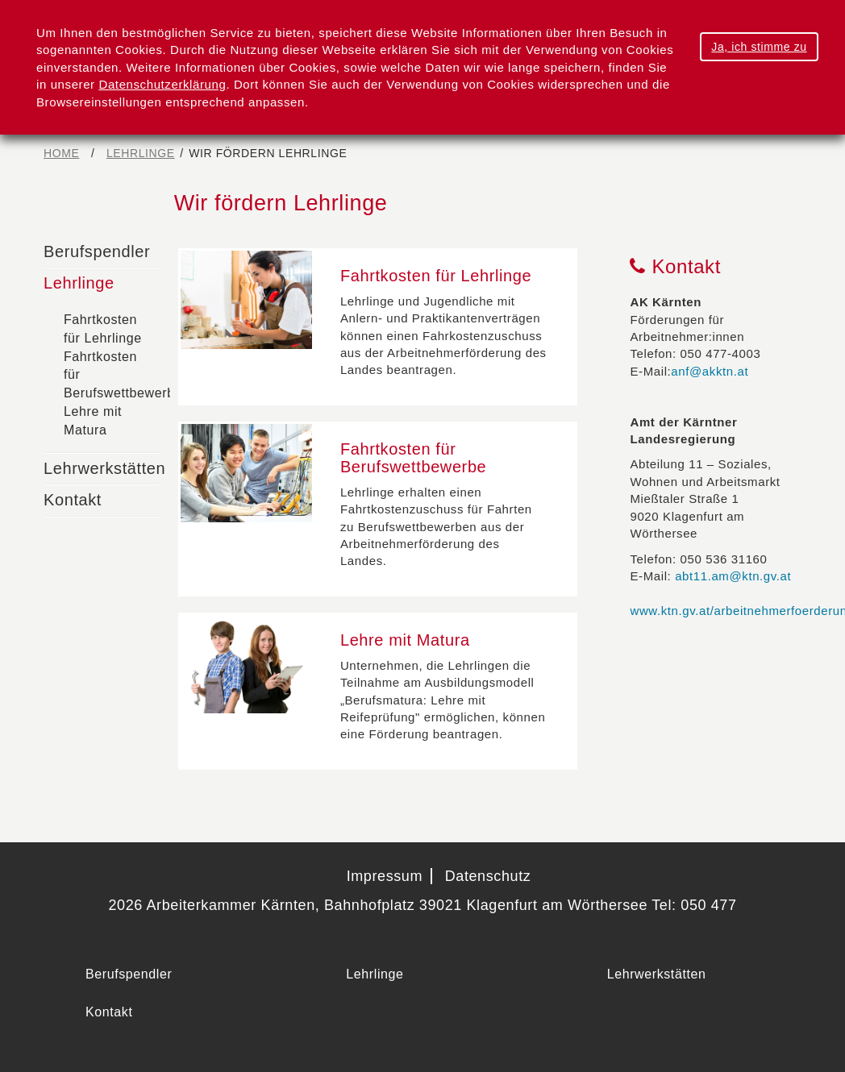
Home (61, 153)
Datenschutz (488, 876)
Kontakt (73, 500)
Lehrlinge (140, 153)
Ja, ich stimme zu (758, 46)
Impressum (384, 876)
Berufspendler (97, 251)
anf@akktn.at (709, 371)
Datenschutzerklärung (162, 84)
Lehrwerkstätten (104, 468)
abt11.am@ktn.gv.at (733, 576)
